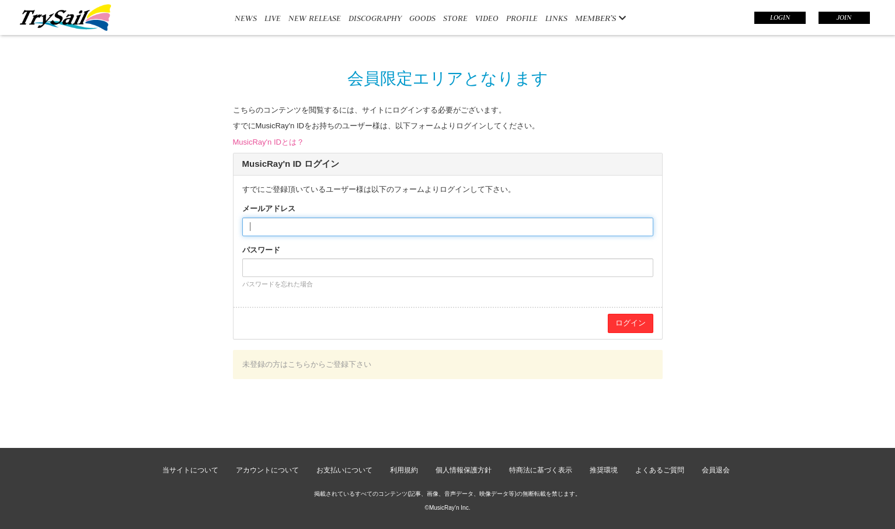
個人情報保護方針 (464, 470)
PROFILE (522, 18)
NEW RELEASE (314, 18)
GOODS (422, 18)
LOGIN (780, 17)
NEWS (246, 18)
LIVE (272, 18)
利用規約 (404, 470)
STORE (455, 18)
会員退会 (716, 470)
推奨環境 (604, 470)
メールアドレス (268, 208)
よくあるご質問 (659, 470)
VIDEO (487, 18)
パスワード (261, 250)
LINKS (556, 18)
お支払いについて (344, 470)
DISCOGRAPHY (375, 18)
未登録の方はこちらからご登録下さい (306, 364)
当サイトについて (190, 470)
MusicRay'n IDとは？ (268, 142)
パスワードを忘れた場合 (277, 284)
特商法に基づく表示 (540, 470)
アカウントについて (267, 470)
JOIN (844, 17)
